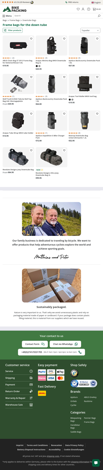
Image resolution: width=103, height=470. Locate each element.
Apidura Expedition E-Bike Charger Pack (50, 137)
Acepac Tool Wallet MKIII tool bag (83, 96)
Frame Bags (89, 422)
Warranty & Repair (19, 398)
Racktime (88, 401)
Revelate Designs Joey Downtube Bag (18, 169)
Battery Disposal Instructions (31, 449)
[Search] (99, 15)
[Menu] (7, 15)
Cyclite (73, 405)
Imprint (19, 445)
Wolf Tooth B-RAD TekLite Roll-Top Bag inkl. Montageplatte (17, 100)
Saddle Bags (75, 432)
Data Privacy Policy (74, 445)
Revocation (56, 445)
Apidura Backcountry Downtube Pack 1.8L (84, 61)
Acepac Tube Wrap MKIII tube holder (18, 133)
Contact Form (34, 344)
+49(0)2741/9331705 (51, 352)
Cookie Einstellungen (74, 449)
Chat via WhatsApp (65, 344)
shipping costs (53, 456)
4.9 (17, 2)
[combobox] (54, 15)
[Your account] (83, 9)
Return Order (19, 391)
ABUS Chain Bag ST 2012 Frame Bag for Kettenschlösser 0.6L (17, 61)
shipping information (80, 461)
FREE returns (71, 2)
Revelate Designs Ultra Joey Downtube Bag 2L (47, 174)
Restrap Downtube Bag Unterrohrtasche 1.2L (78, 137)
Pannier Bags (90, 418)
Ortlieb (73, 401)
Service (19, 371)
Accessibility (55, 449)
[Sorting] (90, 30)
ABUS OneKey (90, 397)
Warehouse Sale (19, 404)
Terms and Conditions (37, 445)
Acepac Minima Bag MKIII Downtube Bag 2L (51, 61)
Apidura (74, 397)
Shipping (19, 377)
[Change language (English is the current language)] (96, 2)
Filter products (12, 30)
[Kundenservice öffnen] (96, 463)
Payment (19, 384)
